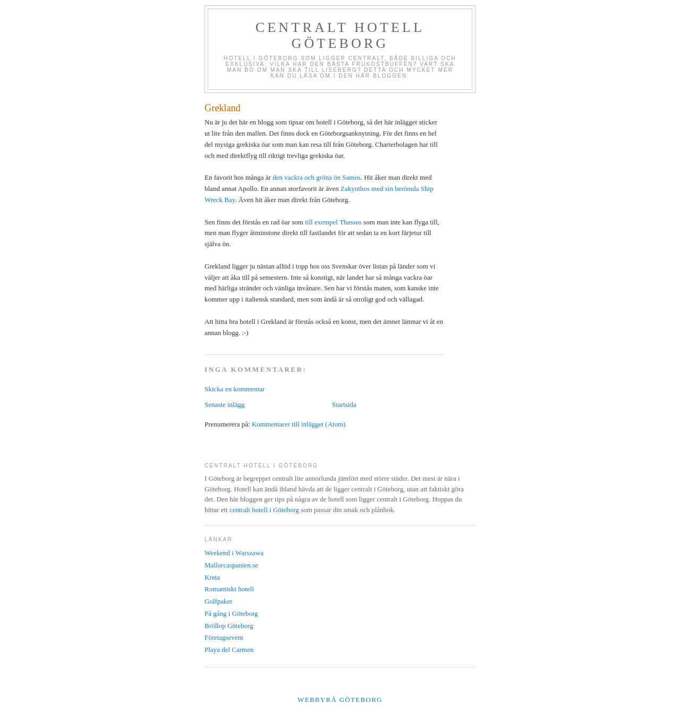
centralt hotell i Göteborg (264, 510)
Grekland (223, 108)
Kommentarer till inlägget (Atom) (299, 424)
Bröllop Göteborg (229, 626)
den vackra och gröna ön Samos (317, 177)
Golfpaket (218, 601)
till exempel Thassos (333, 222)
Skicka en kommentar (235, 389)
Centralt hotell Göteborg (340, 35)
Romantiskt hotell (229, 589)
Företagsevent (224, 637)
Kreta (212, 577)
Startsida (344, 404)
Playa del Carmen (229, 650)
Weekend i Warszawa (234, 553)
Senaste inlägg (224, 404)
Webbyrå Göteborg (340, 700)
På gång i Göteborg (231, 613)
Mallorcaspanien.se (231, 565)
